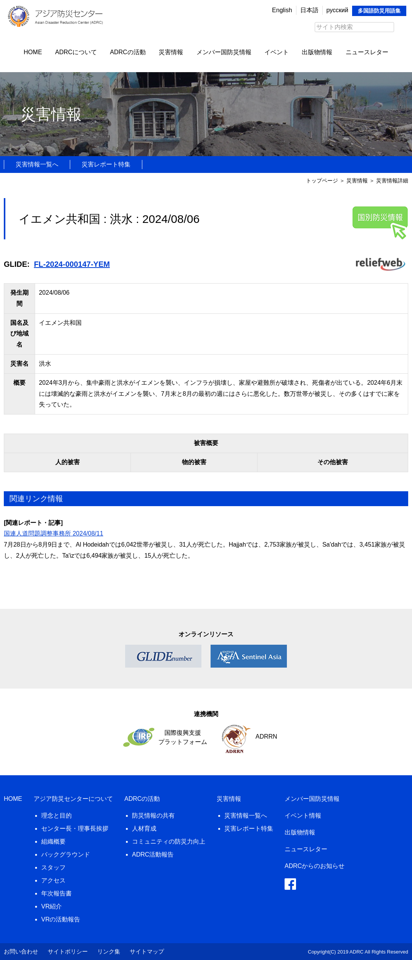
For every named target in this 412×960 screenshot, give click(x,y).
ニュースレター (367, 52)
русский (337, 10)
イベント (276, 52)
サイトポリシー (68, 951)
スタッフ (53, 867)
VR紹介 (51, 906)
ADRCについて (76, 52)
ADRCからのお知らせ (314, 866)
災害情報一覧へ (37, 164)
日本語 (309, 10)
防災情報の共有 (153, 815)
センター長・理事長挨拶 (74, 828)
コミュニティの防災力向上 (168, 841)
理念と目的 (56, 815)
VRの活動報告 (60, 919)
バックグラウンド (65, 854)
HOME (33, 52)
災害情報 (171, 52)
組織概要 (53, 841)
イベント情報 (303, 815)
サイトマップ (147, 951)
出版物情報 (317, 52)
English (282, 10)
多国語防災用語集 (379, 11)
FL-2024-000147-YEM (72, 264)
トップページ (322, 180)
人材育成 (144, 828)
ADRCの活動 (127, 52)
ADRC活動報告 (153, 854)
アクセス (53, 880)
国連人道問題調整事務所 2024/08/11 (53, 533)
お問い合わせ (21, 951)
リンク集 (108, 951)
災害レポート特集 (106, 164)
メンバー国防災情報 (223, 52)
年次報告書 (56, 893)
